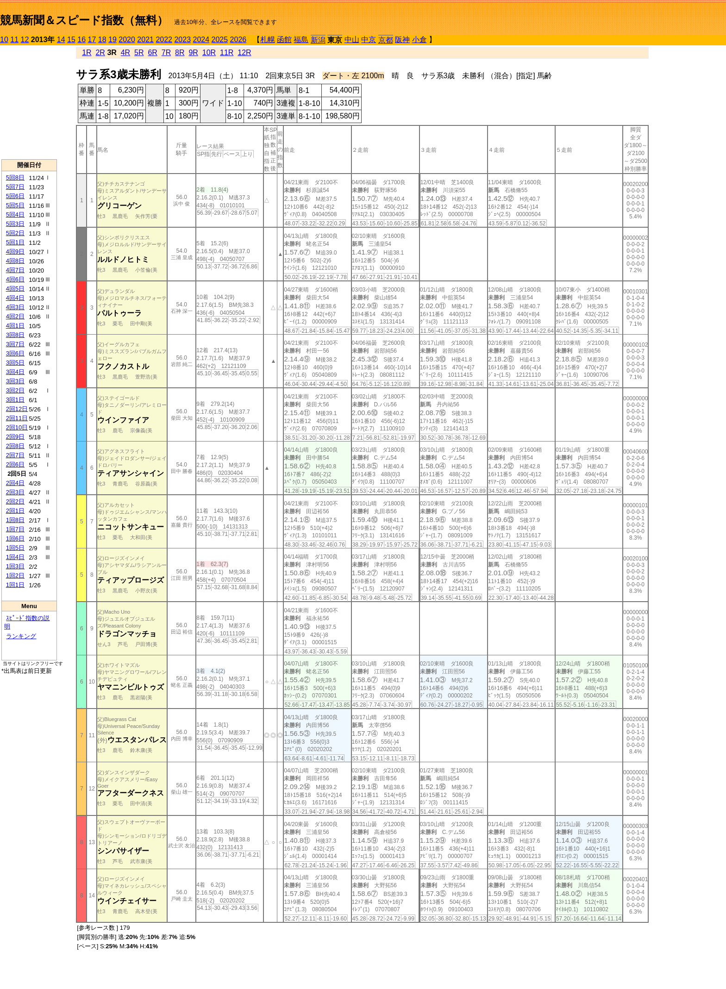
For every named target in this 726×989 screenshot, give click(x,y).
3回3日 (15, 381)
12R (244, 52)
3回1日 (15, 399)
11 (14, 40)
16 (81, 40)
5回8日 (15, 177)
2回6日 (15, 464)
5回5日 (15, 205)
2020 (127, 40)
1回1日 (15, 584)
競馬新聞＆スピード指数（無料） (84, 20)
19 (112, 40)
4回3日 (15, 307)
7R (166, 52)
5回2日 (15, 233)
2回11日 (17, 418)
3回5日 (15, 362)
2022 (164, 40)
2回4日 (15, 482)
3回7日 (15, 344)
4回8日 (15, 260)
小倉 (419, 40)
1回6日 (15, 538)
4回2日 (15, 316)
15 (71, 40)
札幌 (267, 40)
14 (61, 40)
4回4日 (15, 297)
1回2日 (15, 575)
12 (25, 40)
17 (92, 40)
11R (226, 52)
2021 (145, 40)
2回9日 (15, 436)
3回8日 (15, 334)
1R (86, 52)
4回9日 (15, 251)
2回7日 (15, 455)
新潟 (318, 40)
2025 (220, 40)
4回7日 (15, 270)
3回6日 (15, 353)
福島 (301, 40)
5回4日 (15, 214)
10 (4, 40)
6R (152, 52)
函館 (284, 40)
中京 (368, 40)
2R (100, 52)
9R (193, 52)
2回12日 (17, 408)
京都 (385, 40)
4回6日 (15, 279)
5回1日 (15, 242)
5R (139, 52)
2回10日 (17, 427)
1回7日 (15, 529)
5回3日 (15, 223)
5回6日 (15, 196)
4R (125, 52)
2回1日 (15, 510)
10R (209, 52)
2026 (238, 40)
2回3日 (15, 492)
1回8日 (15, 519)
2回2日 (15, 501)
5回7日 (15, 186)
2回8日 (15, 445)
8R (179, 52)
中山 (351, 40)
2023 (182, 40)
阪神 (402, 40)
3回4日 (15, 371)
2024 (201, 40)
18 (102, 40)
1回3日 (15, 566)
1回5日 (15, 547)
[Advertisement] (29, 102)
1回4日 (15, 557)
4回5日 (15, 288)
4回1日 (15, 325)
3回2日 (15, 390)
